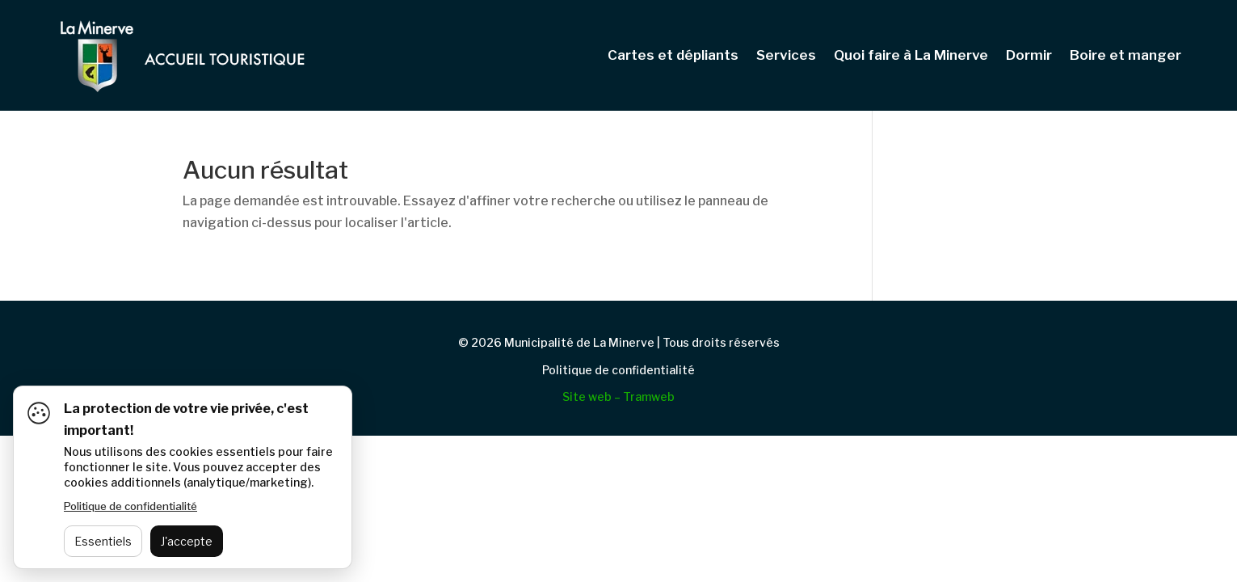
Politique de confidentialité (618, 370)
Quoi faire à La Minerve (911, 56)
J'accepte (186, 541)
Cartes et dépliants (673, 56)
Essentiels (103, 541)
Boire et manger (1125, 56)
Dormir (1029, 56)
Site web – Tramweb (618, 396)
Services (786, 56)
